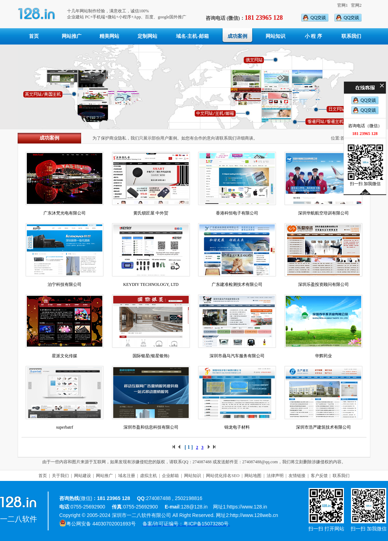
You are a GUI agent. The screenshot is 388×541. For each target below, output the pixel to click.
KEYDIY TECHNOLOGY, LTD (150, 284)
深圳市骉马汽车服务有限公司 (237, 355)
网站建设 (82, 475)
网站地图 (252, 475)
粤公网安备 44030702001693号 (101, 524)
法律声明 (275, 475)
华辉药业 (323, 355)
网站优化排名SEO (223, 475)
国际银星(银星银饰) (151, 355)
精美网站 (109, 36)
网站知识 (275, 36)
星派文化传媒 (64, 355)
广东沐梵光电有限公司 (64, 213)
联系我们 (351, 36)
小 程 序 (313, 36)
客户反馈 (319, 475)
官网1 (342, 5)
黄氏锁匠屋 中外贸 (150, 213)
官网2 (356, 5)
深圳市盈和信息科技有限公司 (150, 427)
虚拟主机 (148, 475)
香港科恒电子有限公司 (237, 213)
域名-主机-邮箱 (192, 36)
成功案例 (237, 36)
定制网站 (147, 36)
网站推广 (71, 36)
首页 (34, 36)
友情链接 (297, 475)
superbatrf (64, 427)
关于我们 (60, 475)
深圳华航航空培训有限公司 (323, 213)
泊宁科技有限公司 (64, 284)
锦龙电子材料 (237, 427)
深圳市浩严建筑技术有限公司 (323, 427)
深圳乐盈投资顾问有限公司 (323, 284)
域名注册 (126, 475)
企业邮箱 (170, 475)
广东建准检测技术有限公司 (237, 284)
